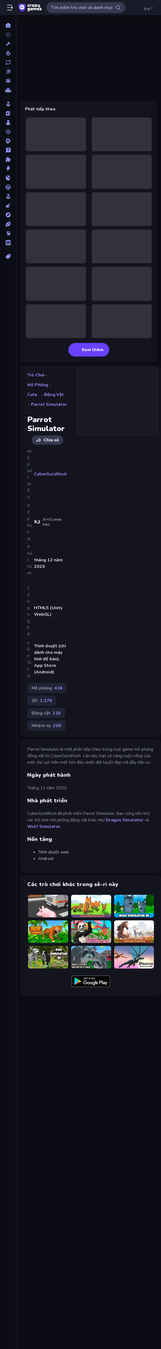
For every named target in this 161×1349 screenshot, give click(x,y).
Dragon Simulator (124, 820)
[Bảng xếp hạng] (8, 90)
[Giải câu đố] (8, 150)
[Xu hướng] (8, 53)
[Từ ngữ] (8, 242)
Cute (32, 395)
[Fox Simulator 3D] (91, 906)
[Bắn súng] (8, 131)
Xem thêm (88, 350)
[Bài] (8, 113)
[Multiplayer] (8, 80)
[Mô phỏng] (8, 196)
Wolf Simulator (43, 827)
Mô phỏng (37, 385)
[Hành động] (8, 168)
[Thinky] (8, 233)
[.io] (8, 177)
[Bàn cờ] (8, 122)
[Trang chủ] (8, 25)
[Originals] (8, 71)
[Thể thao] (8, 224)
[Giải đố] (8, 159)
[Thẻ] (8, 256)
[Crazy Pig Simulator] (48, 906)
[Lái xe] (8, 187)
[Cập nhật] (8, 62)
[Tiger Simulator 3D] (48, 931)
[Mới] (8, 43)
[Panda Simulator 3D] (91, 931)
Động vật (54, 395)
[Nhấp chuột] (8, 205)
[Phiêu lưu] (8, 214)
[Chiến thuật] (8, 141)
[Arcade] (8, 104)
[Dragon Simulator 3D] (134, 957)
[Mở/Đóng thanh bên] (9, 7)
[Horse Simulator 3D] (134, 931)
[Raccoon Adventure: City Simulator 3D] (91, 957)
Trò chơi (35, 375)
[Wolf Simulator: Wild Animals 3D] (134, 906)
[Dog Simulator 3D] (48, 957)
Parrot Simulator (49, 404)
